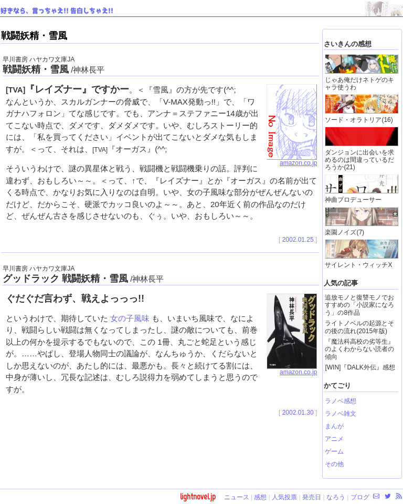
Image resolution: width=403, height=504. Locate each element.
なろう (335, 497)
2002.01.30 (298, 412)
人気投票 (284, 497)
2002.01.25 (298, 239)
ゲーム (334, 451)
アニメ (334, 439)
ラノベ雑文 (340, 413)
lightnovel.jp (198, 496)
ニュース (236, 497)
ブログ (360, 497)
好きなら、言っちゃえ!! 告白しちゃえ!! (57, 11)
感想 (260, 497)
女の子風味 (130, 318)
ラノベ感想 (340, 401)
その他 (334, 464)
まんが (334, 426)
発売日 (311, 497)
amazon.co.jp (292, 160)
